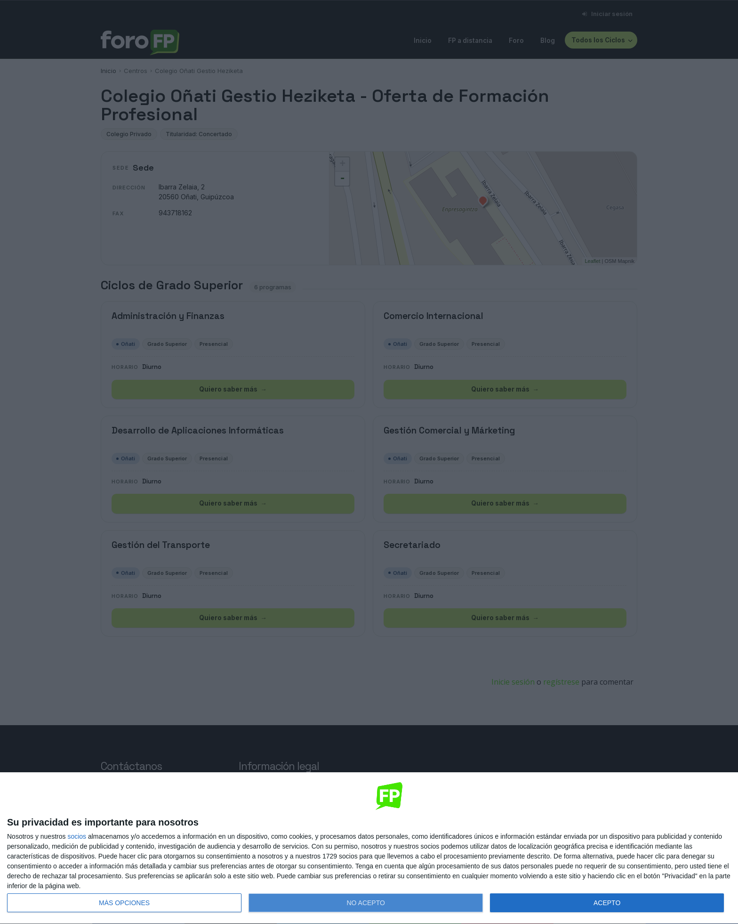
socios (76, 836)
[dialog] (369, 848)
